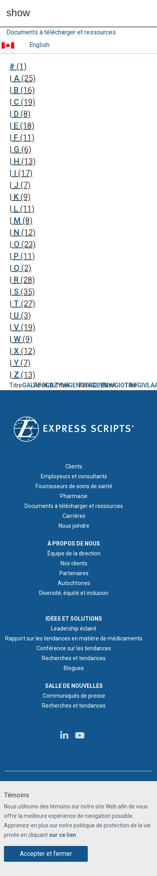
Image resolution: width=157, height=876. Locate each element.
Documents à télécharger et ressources (61, 32)
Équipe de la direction (73, 553)
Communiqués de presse (74, 696)
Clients (73, 466)
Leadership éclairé (73, 628)
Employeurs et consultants (74, 476)
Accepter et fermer (46, 853)
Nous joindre (74, 526)
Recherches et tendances (74, 658)
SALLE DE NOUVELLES (74, 686)
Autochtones (74, 583)
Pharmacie (73, 496)
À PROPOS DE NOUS (73, 543)
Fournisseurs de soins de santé (74, 486)
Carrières (73, 516)
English (39, 45)
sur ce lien (62, 835)
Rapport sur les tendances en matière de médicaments (73, 638)
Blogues (74, 668)
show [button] (18, 13)
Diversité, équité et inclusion (73, 593)
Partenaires (74, 573)
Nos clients (74, 563)
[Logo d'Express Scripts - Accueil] (74, 428)
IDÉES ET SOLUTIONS (73, 618)
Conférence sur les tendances (73, 648)
